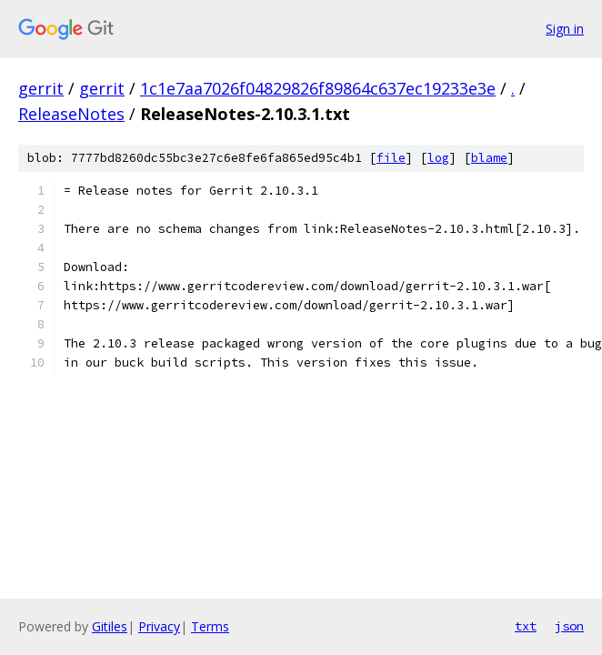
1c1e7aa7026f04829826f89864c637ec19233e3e (318, 88)
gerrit (41, 88)
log (438, 158)
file (391, 158)
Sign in (565, 28)
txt (526, 626)
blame (489, 158)
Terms (210, 626)
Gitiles (109, 626)
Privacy (159, 626)
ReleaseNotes (71, 114)
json (569, 626)
